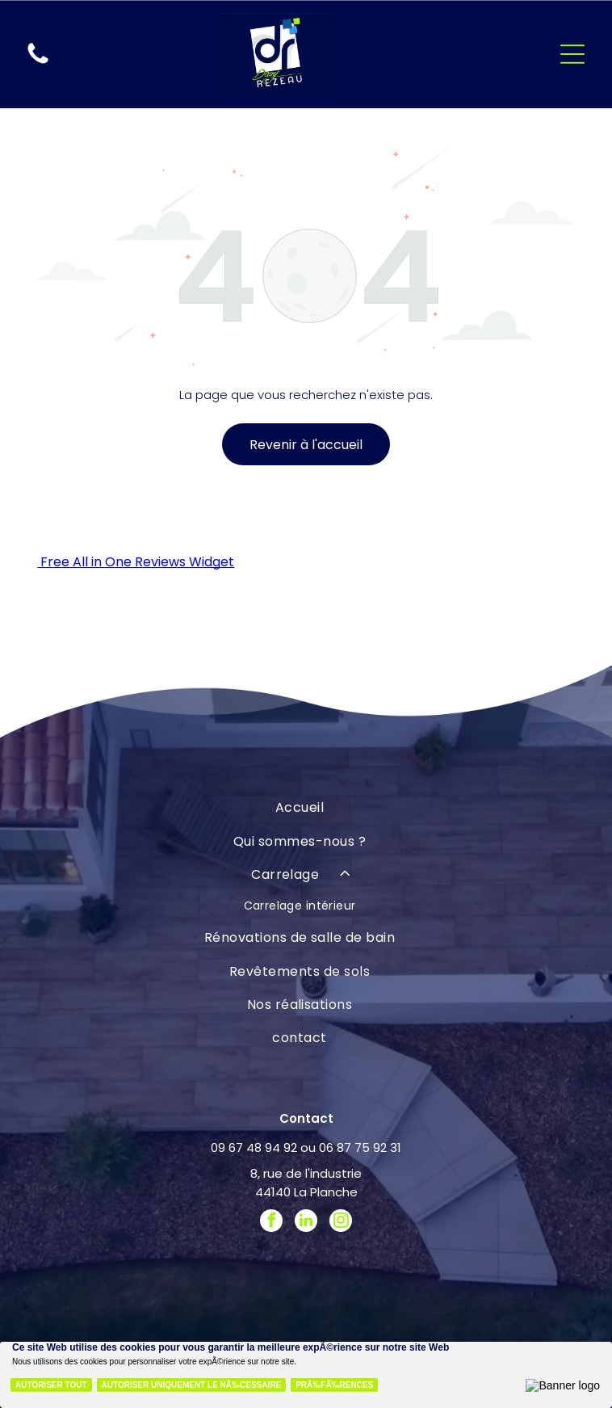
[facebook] (271, 1222)
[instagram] (340, 1222)
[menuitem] (299, 807)
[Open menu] (572, 54)
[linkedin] (306, 1222)
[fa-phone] (38, 62)
